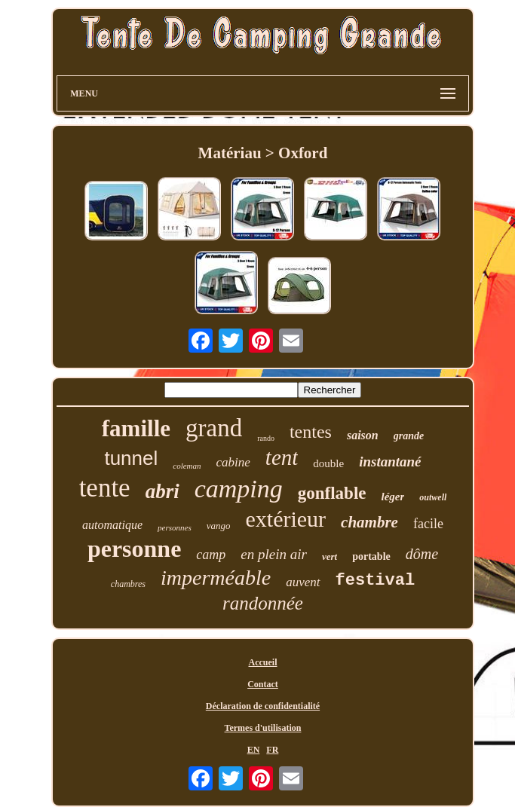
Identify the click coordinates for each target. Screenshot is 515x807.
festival (375, 580)
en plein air (274, 554)
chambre (369, 522)
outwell (432, 497)
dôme (422, 554)
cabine (233, 462)
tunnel (131, 458)
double (328, 463)
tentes (311, 432)
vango (219, 525)
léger (393, 497)
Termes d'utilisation (263, 728)
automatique (112, 524)
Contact (262, 684)
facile (428, 523)
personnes (175, 527)
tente (104, 488)
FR (272, 749)
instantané (390, 461)
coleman (187, 465)
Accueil (262, 662)
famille (136, 428)
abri (162, 491)
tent (282, 457)
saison (363, 435)
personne (134, 548)
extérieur (285, 518)
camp (210, 554)
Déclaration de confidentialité (263, 706)
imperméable (216, 577)
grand (213, 428)
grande (409, 436)
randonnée (262, 603)
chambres (128, 584)
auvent (303, 582)
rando (265, 438)
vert (329, 556)
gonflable (332, 493)
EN (253, 749)
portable (371, 556)
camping (239, 489)
